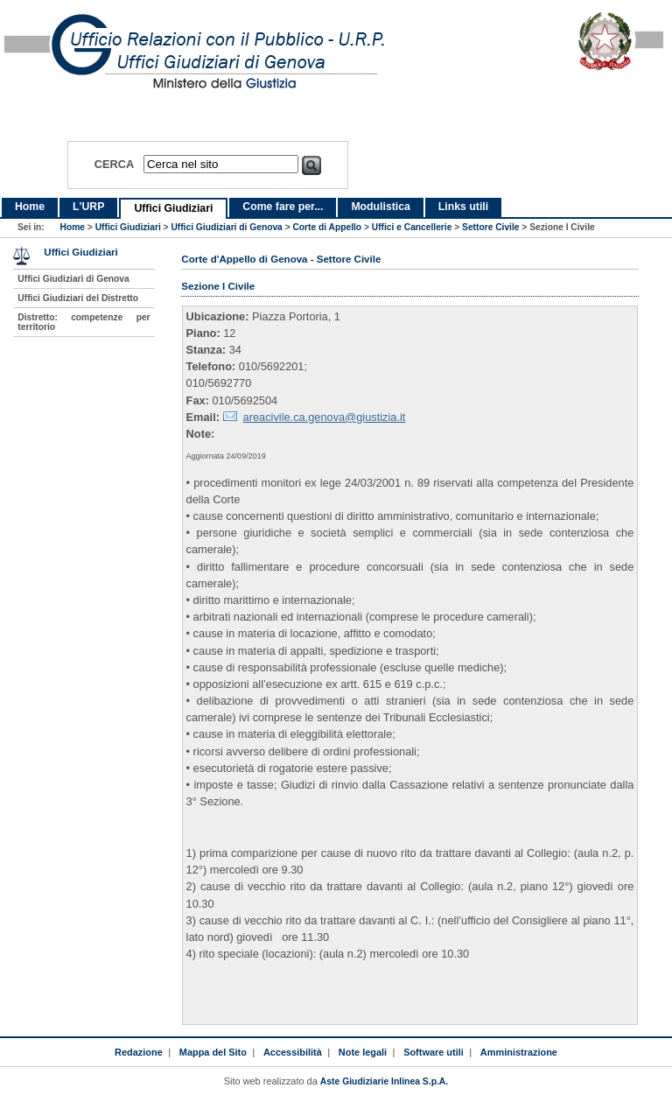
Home (30, 206)
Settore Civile (490, 227)
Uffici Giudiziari (173, 208)
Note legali (363, 1052)
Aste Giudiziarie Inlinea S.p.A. (384, 1081)
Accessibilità (292, 1052)
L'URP (88, 206)
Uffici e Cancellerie (412, 227)
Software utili (433, 1052)
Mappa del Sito (213, 1052)
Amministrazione (518, 1052)
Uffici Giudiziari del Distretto (78, 298)
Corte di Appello (326, 227)
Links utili (463, 206)
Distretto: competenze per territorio (84, 322)
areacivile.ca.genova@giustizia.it (324, 417)
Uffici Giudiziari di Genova (226, 227)
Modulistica (380, 206)
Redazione (139, 1052)
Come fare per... (282, 206)
